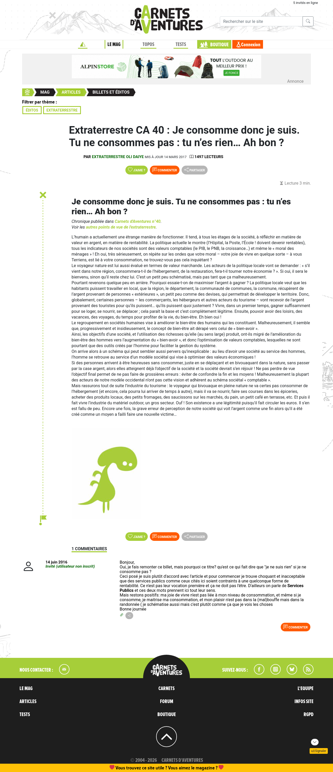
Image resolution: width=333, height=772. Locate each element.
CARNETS (166, 688)
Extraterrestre (62, 110)
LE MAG (113, 44)
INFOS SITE (303, 701)
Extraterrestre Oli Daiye (118, 156)
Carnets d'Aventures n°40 (138, 221)
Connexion (250, 44)
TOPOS (148, 44)
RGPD (308, 714)
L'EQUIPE (305, 688)
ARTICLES (28, 701)
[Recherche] (261, 21)
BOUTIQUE (219, 44)
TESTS (181, 44)
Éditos (32, 110)
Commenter (164, 169)
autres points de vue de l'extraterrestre (121, 227)
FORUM (166, 701)
